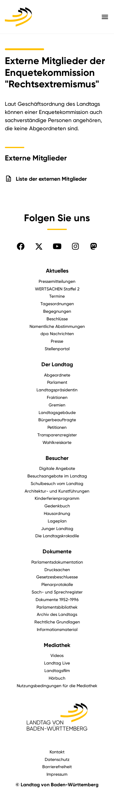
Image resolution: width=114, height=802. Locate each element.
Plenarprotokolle (57, 584)
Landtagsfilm (57, 670)
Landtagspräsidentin (57, 389)
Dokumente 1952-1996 (57, 599)
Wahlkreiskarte (57, 442)
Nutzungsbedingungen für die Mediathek (57, 685)
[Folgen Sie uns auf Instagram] (75, 246)
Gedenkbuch (57, 505)
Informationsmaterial (57, 629)
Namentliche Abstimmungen (57, 326)
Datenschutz (57, 759)
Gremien (57, 404)
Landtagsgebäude (57, 412)
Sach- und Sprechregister (57, 591)
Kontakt (57, 751)
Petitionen (57, 427)
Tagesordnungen (57, 303)
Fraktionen (57, 397)
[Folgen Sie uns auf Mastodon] (93, 246)
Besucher (57, 458)
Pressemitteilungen (57, 281)
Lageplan (57, 520)
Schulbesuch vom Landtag (57, 483)
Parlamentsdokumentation (57, 561)
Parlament (57, 382)
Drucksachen (57, 569)
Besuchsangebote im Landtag (57, 475)
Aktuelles (57, 270)
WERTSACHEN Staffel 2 (57, 288)
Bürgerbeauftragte (57, 419)
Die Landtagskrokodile (57, 535)
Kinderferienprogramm (57, 498)
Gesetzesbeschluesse (57, 576)
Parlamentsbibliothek (57, 607)
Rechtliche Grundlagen (57, 621)
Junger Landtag (57, 528)
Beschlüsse (57, 318)
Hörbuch (57, 678)
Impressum (57, 774)
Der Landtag (57, 364)
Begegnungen (57, 311)
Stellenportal (57, 348)
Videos (57, 655)
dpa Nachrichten (57, 333)
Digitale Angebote (57, 468)
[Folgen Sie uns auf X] (39, 246)
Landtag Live (57, 662)
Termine (57, 296)
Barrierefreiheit (57, 766)
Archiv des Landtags (57, 614)
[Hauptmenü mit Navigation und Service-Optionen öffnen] (105, 17)
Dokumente (57, 551)
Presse (57, 341)
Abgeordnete (57, 374)
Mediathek (57, 645)
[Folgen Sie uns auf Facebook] (20, 246)
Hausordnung (57, 513)
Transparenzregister (57, 434)
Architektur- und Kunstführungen (57, 490)
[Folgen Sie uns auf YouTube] (57, 246)
